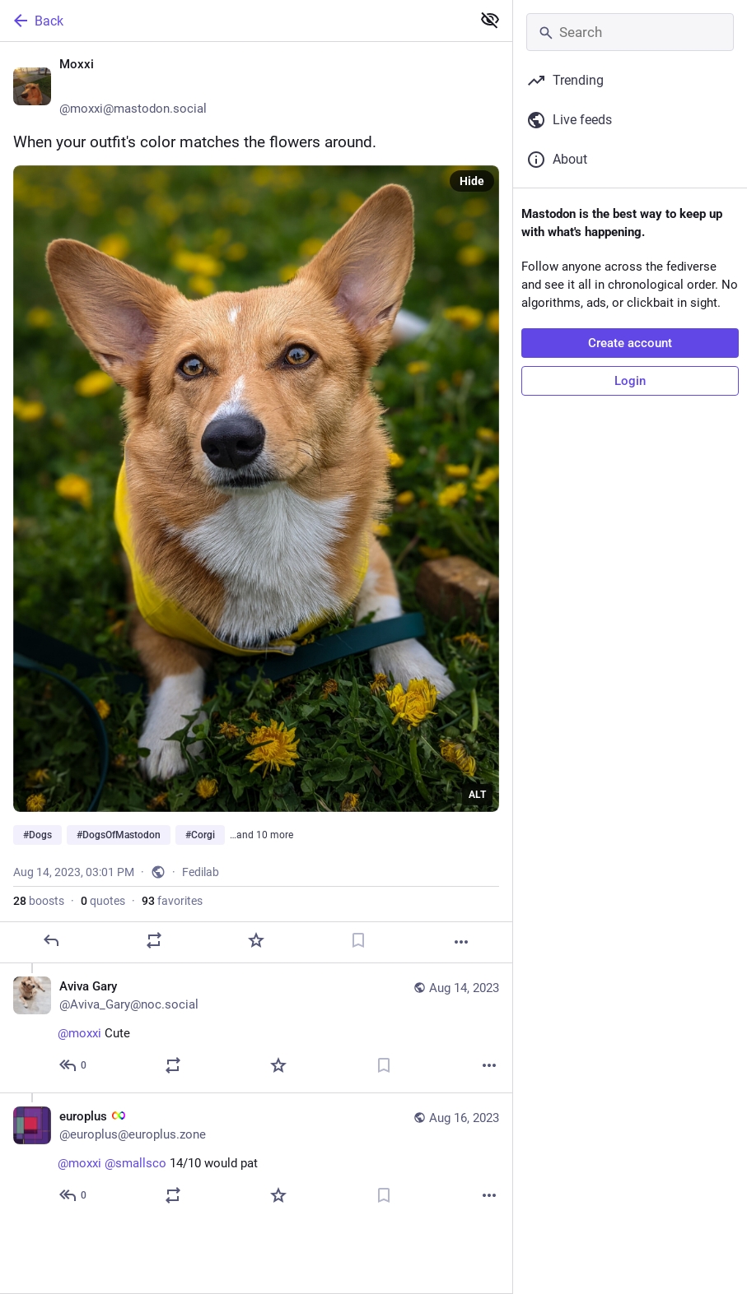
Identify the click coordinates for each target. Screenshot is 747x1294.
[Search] (630, 32)
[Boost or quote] (154, 940)
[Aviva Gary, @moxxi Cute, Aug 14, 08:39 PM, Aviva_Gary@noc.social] (256, 1027)
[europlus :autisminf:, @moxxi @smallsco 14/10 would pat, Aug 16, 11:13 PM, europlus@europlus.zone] (256, 1157)
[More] (461, 942)
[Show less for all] (490, 19)
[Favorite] (256, 940)
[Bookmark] (358, 940)
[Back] (234, 20)
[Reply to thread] (74, 1065)
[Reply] (51, 940)
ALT (477, 794)
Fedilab (200, 872)
